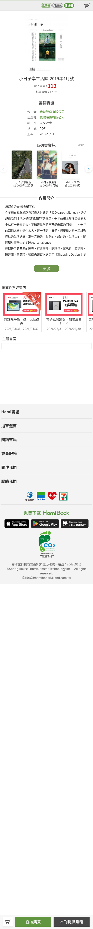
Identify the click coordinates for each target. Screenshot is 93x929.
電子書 (46, 5)
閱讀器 (69, 5)
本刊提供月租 (71, 922)
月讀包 (57, 5)
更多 (47, 268)
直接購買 (33, 922)
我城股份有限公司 (52, 111)
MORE (81, 144)
